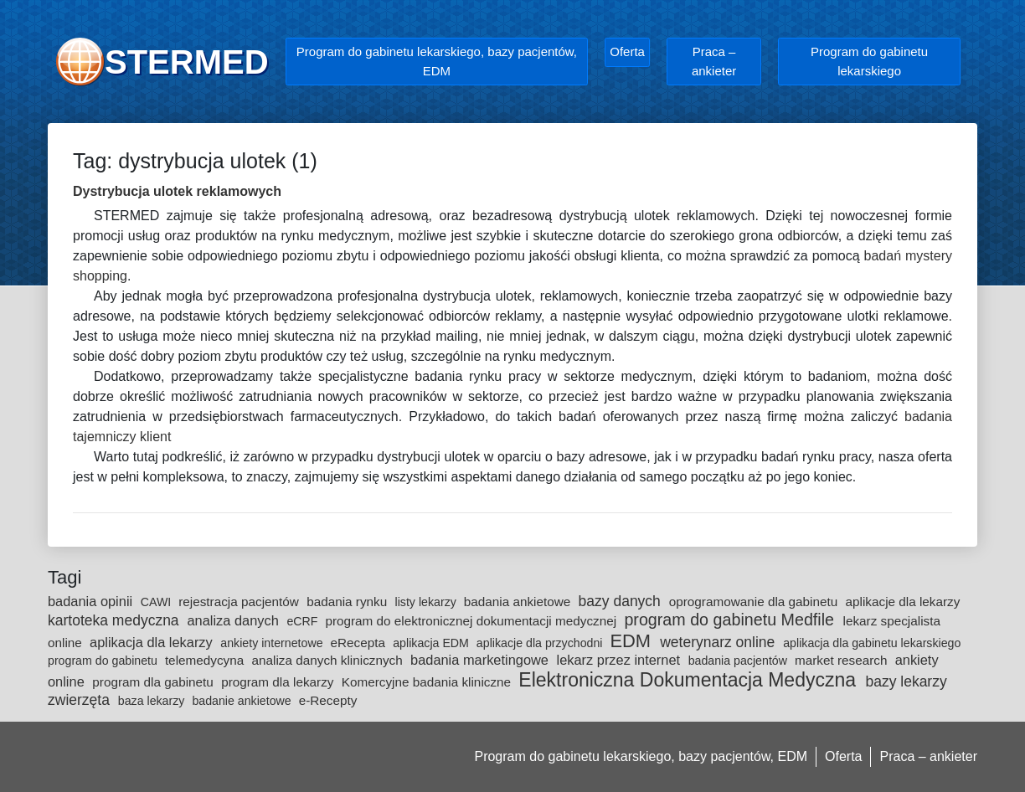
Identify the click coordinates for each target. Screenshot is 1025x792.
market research (843, 660)
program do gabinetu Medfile (731, 619)
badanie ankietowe (243, 700)
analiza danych (234, 620)
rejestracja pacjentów (240, 601)
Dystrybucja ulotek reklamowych (177, 191)
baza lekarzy (153, 700)
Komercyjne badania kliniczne (428, 682)
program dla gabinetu (154, 682)
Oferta (627, 51)
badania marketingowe (481, 659)
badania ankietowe (519, 601)
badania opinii (92, 601)
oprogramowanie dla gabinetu (755, 601)
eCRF (303, 621)
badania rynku (348, 601)
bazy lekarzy (905, 681)
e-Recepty (328, 700)
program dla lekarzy (279, 682)
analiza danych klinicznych (329, 660)
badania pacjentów (739, 660)
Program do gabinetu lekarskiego (869, 61)
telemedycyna (206, 660)
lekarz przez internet (620, 659)
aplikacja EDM (432, 643)
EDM (633, 640)
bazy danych (622, 601)
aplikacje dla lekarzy (903, 601)
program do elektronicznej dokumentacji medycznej (472, 621)
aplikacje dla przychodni (541, 643)
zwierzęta (81, 700)
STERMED (187, 62)
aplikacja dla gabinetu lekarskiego (872, 643)
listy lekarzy (427, 602)
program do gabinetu (104, 660)
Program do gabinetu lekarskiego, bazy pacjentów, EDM (436, 61)
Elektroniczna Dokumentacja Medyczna (689, 680)
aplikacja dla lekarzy (153, 642)
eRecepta (360, 642)
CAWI (157, 602)
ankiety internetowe (273, 643)
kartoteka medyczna (115, 620)
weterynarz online (719, 642)
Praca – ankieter (714, 61)
